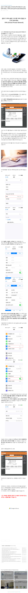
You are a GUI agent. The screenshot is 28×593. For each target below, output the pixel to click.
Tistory (19, 591)
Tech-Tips (3, 545)
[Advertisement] (14, 508)
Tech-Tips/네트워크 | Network (6, 5)
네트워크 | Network (7, 545)
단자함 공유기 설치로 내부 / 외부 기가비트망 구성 (9, 551)
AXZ (13, 591)
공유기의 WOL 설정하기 (5, 550)
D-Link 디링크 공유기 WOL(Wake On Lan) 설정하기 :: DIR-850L (11, 558)
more (26, 569)
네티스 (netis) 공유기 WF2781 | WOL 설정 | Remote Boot (10, 549)
